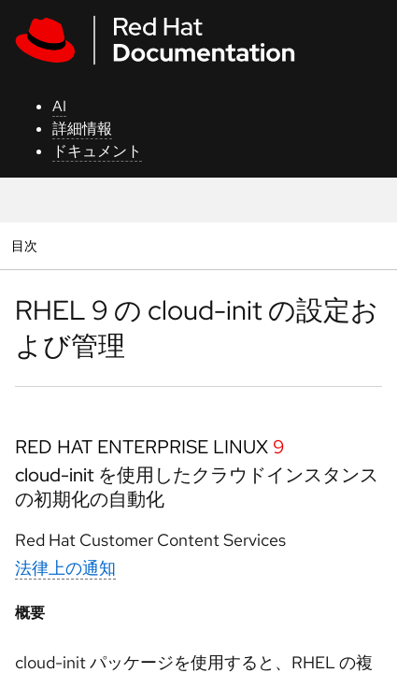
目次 (26, 245)
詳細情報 (82, 128)
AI (59, 106)
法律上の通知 (65, 568)
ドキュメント (97, 151)
